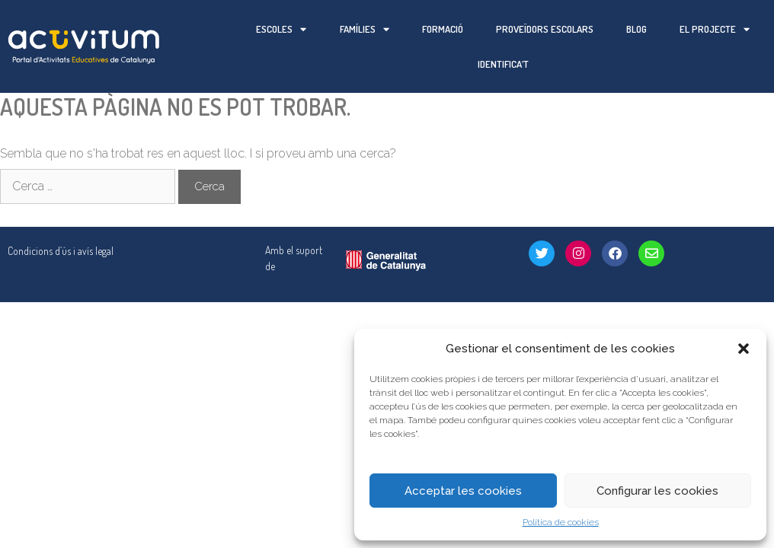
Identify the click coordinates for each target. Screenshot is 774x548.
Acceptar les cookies (463, 491)
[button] (743, 348)
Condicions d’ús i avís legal (61, 215)
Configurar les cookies (657, 491)
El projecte (715, 29)
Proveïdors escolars (544, 29)
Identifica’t (503, 64)
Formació (442, 29)
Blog (636, 29)
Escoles (281, 29)
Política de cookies (561, 522)
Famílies (364, 29)
